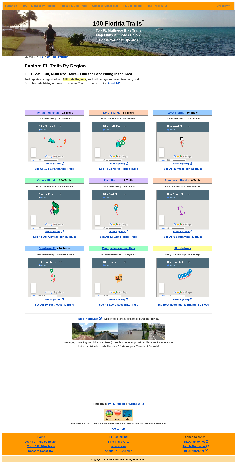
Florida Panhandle (47, 112)
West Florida (176, 112)
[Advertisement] (182, 83)
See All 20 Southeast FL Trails (54, 304)
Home (42, 57)
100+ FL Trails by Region (39, 5)
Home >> (11, 6)
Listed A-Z (113, 83)
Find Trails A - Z (156, 5)
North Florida (111, 112)
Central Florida (46, 180)
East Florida (112, 180)
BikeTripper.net (90, 318)
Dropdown (224, 5)
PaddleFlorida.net (196, 446)
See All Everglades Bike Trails (118, 304)
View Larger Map (54, 164)
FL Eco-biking (132, 5)
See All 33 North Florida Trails (118, 168)
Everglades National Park (118, 248)
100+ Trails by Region (57, 57)
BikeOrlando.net (195, 441)
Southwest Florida (177, 180)
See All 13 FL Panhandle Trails (54, 168)
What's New (118, 446)
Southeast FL (47, 248)
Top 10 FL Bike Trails (73, 5)
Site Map (126, 451)
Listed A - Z (136, 403)
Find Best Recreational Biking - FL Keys (183, 304)
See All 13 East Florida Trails (118, 236)
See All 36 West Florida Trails (183, 168)
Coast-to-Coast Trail (105, 5)
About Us (111, 451)
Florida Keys (182, 248)
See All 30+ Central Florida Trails (54, 236)
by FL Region (116, 403)
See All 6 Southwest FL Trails (183, 236)
